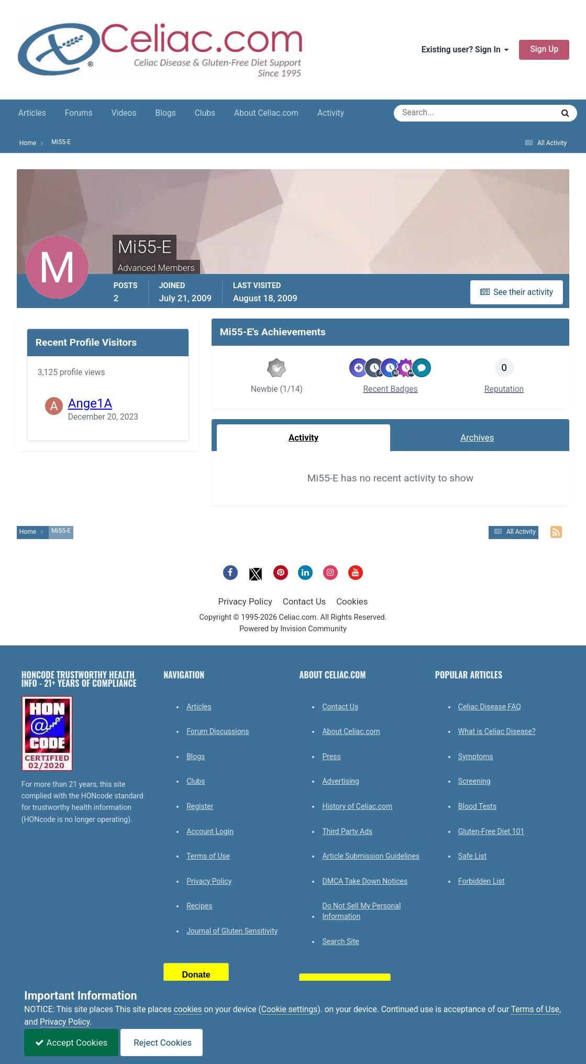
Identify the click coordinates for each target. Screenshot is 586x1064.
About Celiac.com (266, 113)
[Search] (436, 113)
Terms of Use (208, 856)
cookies (188, 1009)
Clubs (205, 113)
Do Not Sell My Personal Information (361, 911)
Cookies (352, 601)
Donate (196, 974)
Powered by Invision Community (293, 628)
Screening (474, 781)
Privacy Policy (245, 601)
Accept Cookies (71, 1042)
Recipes (199, 906)
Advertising (340, 781)
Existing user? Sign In (465, 49)
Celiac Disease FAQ (489, 707)
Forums (79, 113)
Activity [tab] (303, 437)
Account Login (210, 831)
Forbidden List (481, 881)
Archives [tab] (477, 437)
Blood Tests (477, 806)
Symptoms (475, 756)
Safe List (472, 856)
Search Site (340, 941)
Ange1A (90, 403)
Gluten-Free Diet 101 (491, 831)
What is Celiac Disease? (497, 731)
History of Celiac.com (357, 806)
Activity (330, 113)
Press (331, 756)
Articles (32, 113)
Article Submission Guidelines (370, 856)
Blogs (166, 113)
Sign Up (544, 49)
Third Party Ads (347, 831)
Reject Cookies (161, 1042)
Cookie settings (289, 1009)
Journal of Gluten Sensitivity (232, 931)
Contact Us (304, 601)
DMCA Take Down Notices (364, 881)
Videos (124, 113)
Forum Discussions (217, 731)
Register (199, 806)
